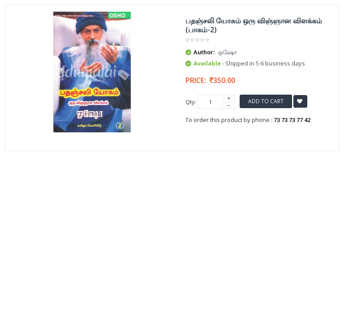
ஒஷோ (227, 52)
